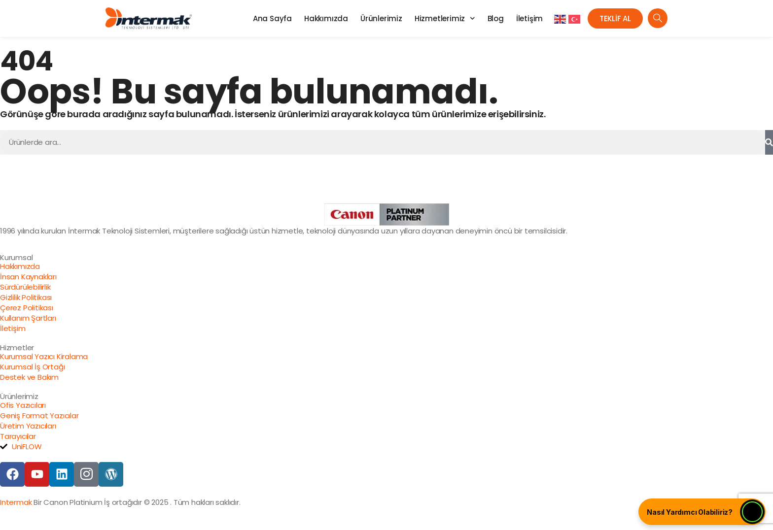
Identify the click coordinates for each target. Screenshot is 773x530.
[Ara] (769, 142)
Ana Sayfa (272, 18)
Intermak (16, 502)
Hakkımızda (326, 18)
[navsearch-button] (658, 18)
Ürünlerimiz (381, 18)
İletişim (529, 18)
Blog (496, 18)
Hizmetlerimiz (445, 18)
